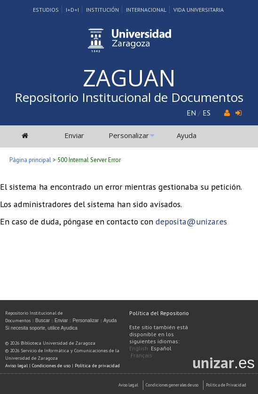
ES (207, 112)
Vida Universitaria (198, 9)
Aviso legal (16, 366)
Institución (102, 9)
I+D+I (72, 9)
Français (141, 355)
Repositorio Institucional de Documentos (129, 97)
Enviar (74, 135)
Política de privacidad (97, 366)
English (138, 348)
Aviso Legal (128, 384)
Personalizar (129, 135)
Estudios (46, 9)
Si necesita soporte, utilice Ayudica (41, 328)
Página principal (30, 160)
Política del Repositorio (159, 313)
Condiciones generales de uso (172, 384)
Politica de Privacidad (226, 384)
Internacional (146, 9)
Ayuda (186, 135)
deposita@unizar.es (191, 221)
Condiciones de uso (51, 366)
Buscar (42, 320)
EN (191, 112)
